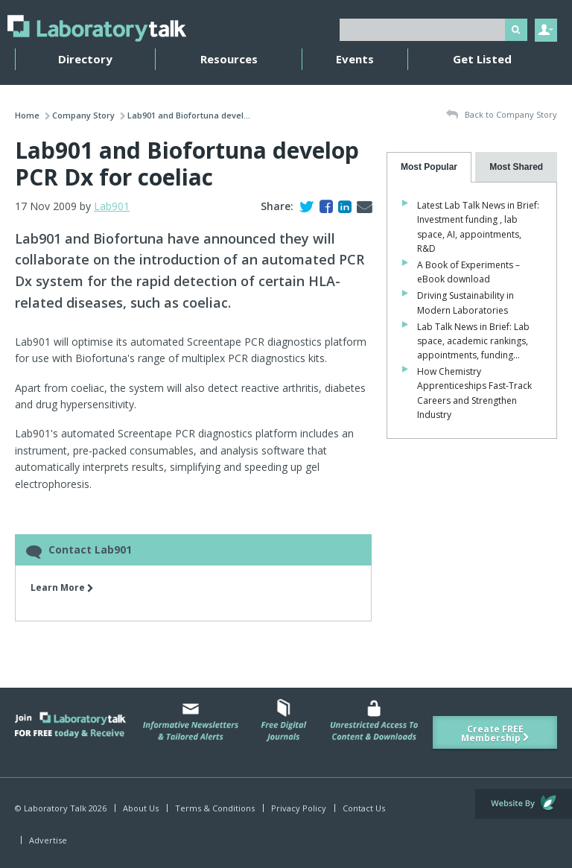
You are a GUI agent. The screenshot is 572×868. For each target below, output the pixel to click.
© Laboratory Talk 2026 (61, 808)
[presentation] (429, 167)
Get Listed (482, 58)
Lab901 (112, 206)
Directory (85, 58)
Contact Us (364, 808)
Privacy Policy (298, 808)
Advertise (48, 840)
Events (355, 58)
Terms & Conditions (215, 808)
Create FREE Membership (495, 733)
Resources (229, 58)
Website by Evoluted (523, 804)
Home (27, 115)
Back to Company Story (501, 115)
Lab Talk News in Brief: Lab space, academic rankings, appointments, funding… (473, 340)
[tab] (429, 167)
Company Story (83, 115)
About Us (141, 808)
